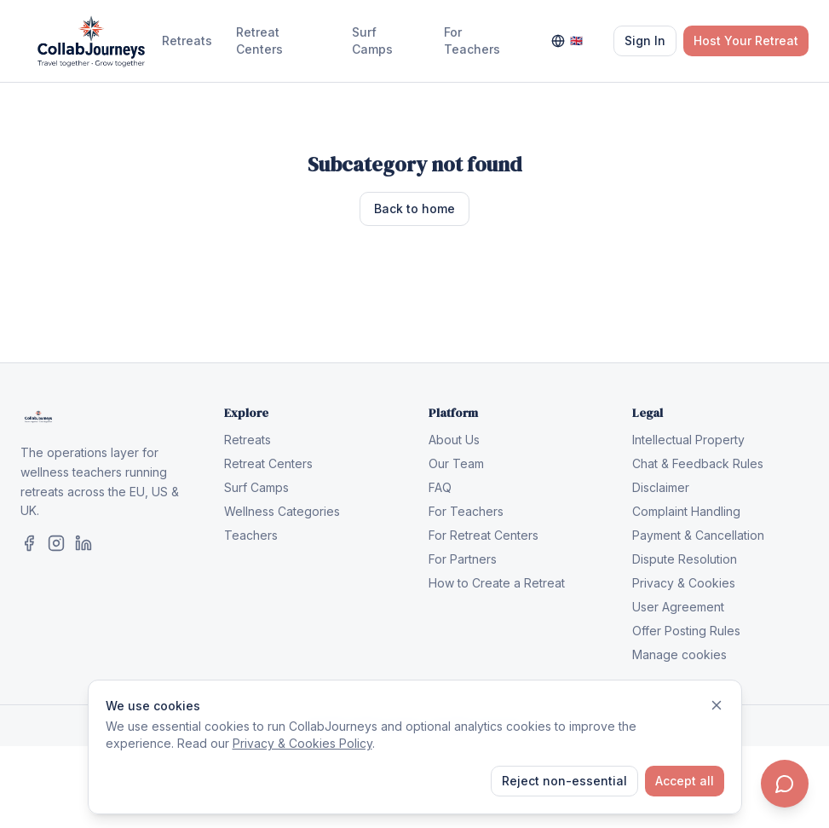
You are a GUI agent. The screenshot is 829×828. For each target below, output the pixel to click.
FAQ (440, 487)
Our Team (456, 463)
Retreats (187, 40)
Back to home (414, 208)
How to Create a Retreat (497, 583)
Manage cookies (679, 654)
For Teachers (472, 40)
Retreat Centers (259, 40)
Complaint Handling (686, 511)
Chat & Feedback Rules (697, 463)
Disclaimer (660, 487)
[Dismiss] (716, 705)
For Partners (463, 559)
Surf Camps (372, 40)
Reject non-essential (564, 780)
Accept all (684, 780)
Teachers (251, 535)
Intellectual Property (688, 439)
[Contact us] (785, 784)
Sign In (645, 40)
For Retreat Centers (483, 535)
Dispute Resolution (684, 559)
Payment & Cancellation (698, 535)
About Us (454, 439)
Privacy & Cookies (683, 583)
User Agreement (678, 606)
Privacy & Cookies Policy (302, 743)
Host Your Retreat (746, 40)
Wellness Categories (282, 511)
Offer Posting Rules (686, 630)
